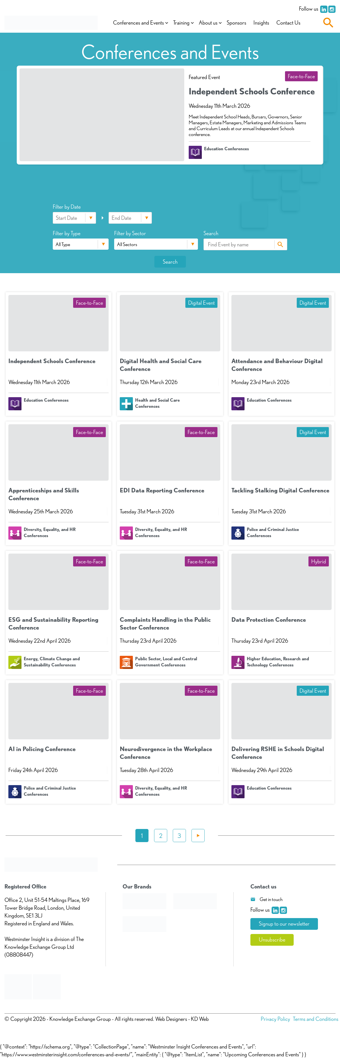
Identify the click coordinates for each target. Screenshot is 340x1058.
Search (280, 244)
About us (208, 23)
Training (181, 23)
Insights (261, 23)
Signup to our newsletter (284, 924)
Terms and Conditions (315, 1019)
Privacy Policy (275, 1019)
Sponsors (236, 23)
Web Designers (171, 1019)
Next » (198, 835)
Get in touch (271, 899)
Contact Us (289, 23)
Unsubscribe (272, 940)
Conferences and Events (138, 23)
